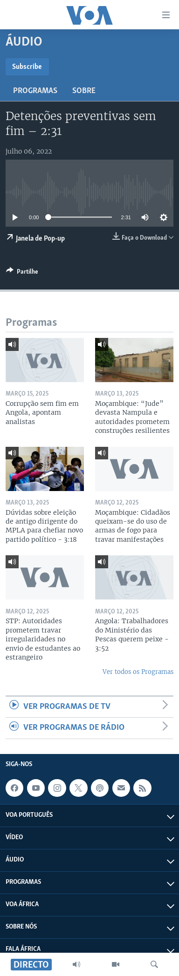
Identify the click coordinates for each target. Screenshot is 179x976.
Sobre (84, 91)
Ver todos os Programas (138, 672)
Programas (35, 91)
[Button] (22, 273)
